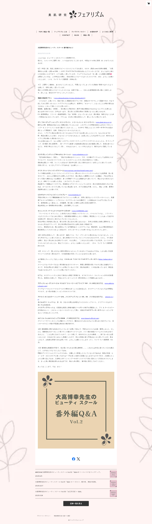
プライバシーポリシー (44, 516)
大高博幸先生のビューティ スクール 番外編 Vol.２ (56, 48)
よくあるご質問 (107, 32)
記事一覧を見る (76, 503)
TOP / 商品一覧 (44, 32)
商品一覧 (86, 35)
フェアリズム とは (60, 32)
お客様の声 (94, 32)
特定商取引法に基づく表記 (62, 516)
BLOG (76, 35)
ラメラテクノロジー (78, 32)
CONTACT (66, 35)
